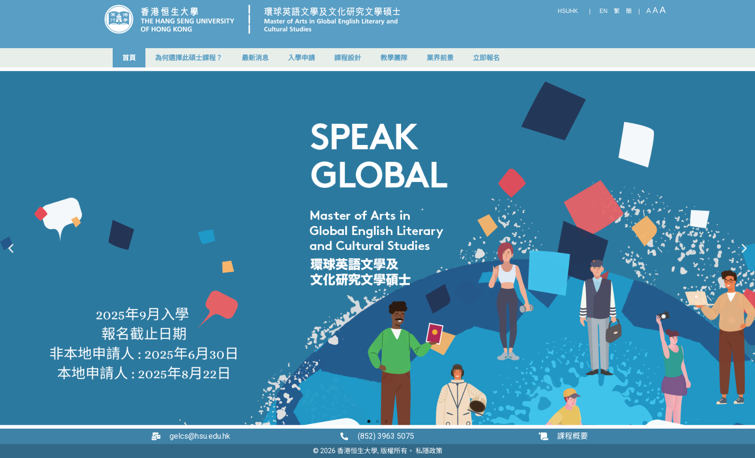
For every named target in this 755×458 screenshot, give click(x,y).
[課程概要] (546, 436)
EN (603, 11)
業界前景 (440, 58)
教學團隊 (393, 58)
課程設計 (347, 58)
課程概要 (572, 436)
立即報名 (486, 58)
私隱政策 (429, 451)
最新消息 (255, 58)
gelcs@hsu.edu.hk (199, 436)
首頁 (129, 58)
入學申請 (301, 58)
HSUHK (568, 11)
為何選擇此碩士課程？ (188, 58)
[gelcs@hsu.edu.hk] (158, 436)
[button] (11, 248)
